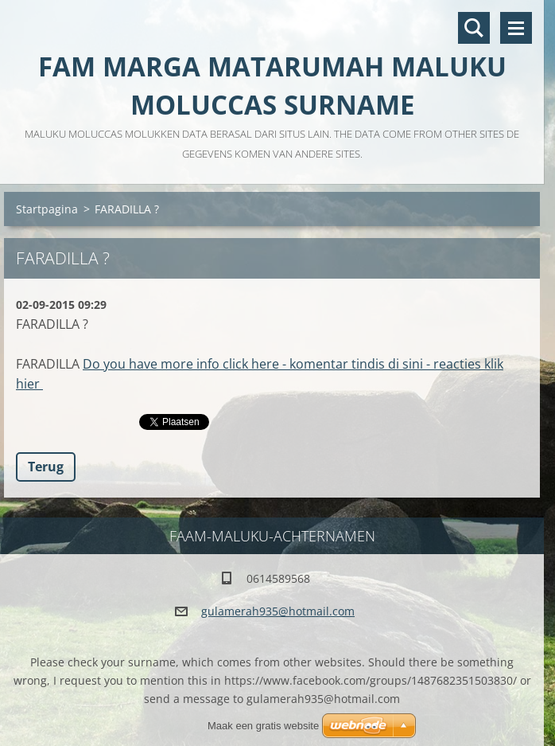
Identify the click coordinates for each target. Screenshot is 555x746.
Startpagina (47, 209)
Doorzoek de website (474, 28)
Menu (516, 28)
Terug (46, 466)
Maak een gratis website (263, 726)
